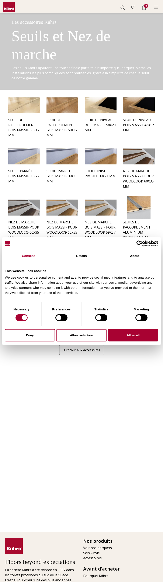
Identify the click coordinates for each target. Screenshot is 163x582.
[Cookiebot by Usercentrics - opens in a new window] (139, 243)
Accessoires (92, 558)
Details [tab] (81, 256)
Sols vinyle (91, 553)
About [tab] (134, 256)
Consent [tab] (28, 256)
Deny (30, 335)
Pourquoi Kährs (95, 576)
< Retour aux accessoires (81, 350)
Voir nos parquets (97, 548)
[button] (122, 7)
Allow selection (81, 335)
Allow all (133, 335)
